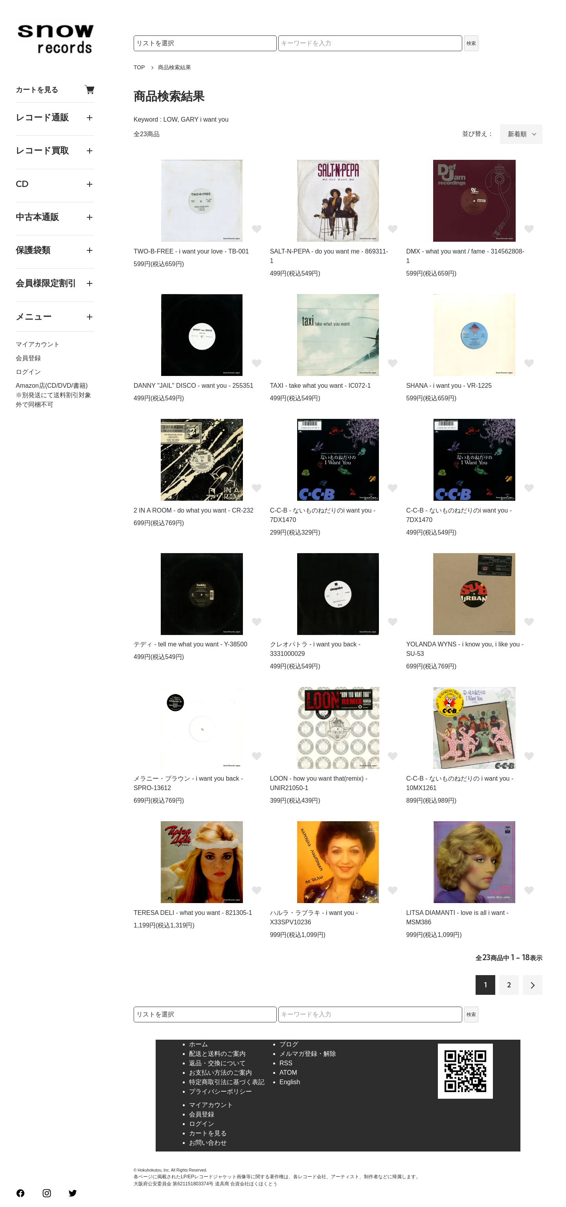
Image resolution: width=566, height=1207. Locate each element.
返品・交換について (217, 1063)
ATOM (288, 1072)
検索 (471, 43)
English (289, 1082)
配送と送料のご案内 (217, 1053)
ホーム (198, 1044)
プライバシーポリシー (220, 1091)
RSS (285, 1063)
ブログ (288, 1044)
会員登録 (28, 358)
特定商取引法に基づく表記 (227, 1082)
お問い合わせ (208, 1142)
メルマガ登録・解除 (307, 1053)
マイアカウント (38, 344)
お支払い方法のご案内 (220, 1072)
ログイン (28, 371)
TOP (139, 67)
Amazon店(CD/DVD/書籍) (52, 385)
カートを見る (55, 89)
